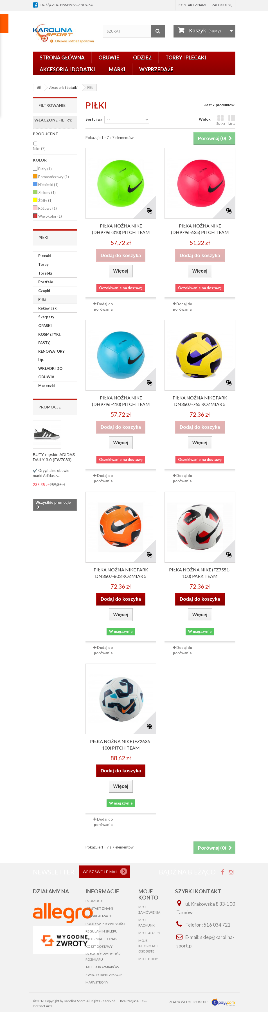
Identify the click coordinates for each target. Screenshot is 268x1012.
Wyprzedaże (156, 69)
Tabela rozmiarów (102, 967)
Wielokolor (50, 216)
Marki (117, 69)
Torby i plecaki (185, 57)
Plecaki (44, 255)
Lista (231, 120)
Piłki (42, 299)
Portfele (45, 282)
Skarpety (46, 317)
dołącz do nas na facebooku (66, 5)
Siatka (220, 120)
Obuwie (108, 57)
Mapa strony (96, 982)
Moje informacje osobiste (148, 945)
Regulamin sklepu (101, 931)
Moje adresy (149, 933)
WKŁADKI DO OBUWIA (50, 372)
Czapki (44, 290)
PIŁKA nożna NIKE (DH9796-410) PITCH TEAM (121, 401)
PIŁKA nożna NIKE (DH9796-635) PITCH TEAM (200, 229)
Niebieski (48, 184)
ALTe (140, 1001)
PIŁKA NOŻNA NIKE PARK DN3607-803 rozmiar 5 (121, 573)
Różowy (47, 208)
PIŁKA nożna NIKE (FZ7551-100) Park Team (200, 573)
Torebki (45, 273)
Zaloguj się (222, 5)
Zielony (47, 192)
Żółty (45, 200)
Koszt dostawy (98, 946)
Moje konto (148, 894)
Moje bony (148, 959)
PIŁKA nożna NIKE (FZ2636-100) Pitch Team (121, 744)
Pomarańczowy (53, 176)
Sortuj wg (94, 119)
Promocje (50, 407)
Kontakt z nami (192, 5)
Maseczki (46, 385)
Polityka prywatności (105, 924)
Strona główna (62, 57)
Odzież (142, 57)
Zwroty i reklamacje (103, 975)
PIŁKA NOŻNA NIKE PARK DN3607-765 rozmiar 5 (200, 401)
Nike (39, 148)
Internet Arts (42, 1006)
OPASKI (45, 325)
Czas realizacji (98, 916)
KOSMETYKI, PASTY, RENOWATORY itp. (51, 347)
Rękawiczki (48, 308)
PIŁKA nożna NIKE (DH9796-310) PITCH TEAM (121, 229)
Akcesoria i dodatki (67, 69)
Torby (43, 264)
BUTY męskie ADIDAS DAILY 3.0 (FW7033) (54, 457)
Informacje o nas (101, 939)
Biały (45, 169)
